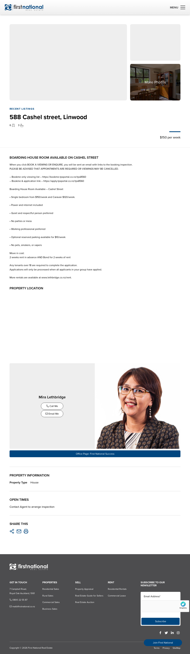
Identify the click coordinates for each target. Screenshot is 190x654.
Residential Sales (50, 589)
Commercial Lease (117, 595)
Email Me (52, 413)
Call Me (52, 406)
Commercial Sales (51, 602)
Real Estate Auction (84, 602)
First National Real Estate (40, 647)
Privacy (166, 648)
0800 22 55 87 (18, 599)
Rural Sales (47, 595)
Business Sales (49, 608)
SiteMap (176, 648)
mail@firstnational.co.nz (22, 606)
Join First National (163, 642)
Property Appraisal (84, 589)
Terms (157, 648)
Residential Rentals (117, 589)
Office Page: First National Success (95, 453)
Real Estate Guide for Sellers (89, 595)
